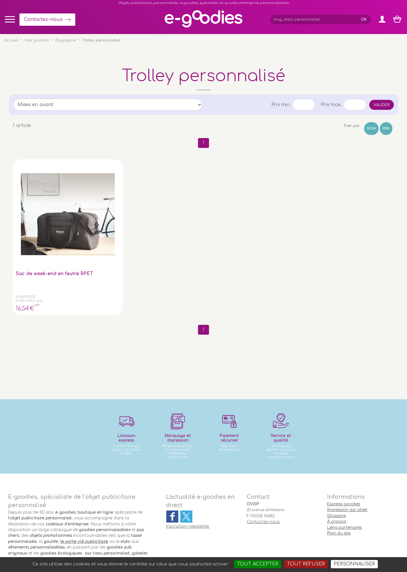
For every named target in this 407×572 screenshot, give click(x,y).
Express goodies (343, 451)
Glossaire (336, 463)
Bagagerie (66, 40)
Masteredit (274, 544)
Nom (371, 128)
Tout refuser (306, 564)
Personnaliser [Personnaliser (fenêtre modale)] (354, 564)
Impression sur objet (347, 457)
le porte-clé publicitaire (84, 488)
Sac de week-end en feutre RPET (40, 223)
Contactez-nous (43, 19)
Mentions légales (199, 544)
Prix (386, 128)
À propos (336, 468)
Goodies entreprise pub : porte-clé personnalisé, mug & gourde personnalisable (236, 551)
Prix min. (281, 104)
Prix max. (331, 104)
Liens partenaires (344, 474)
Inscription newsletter (188, 473)
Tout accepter (257, 564)
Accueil (11, 40)
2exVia (247, 544)
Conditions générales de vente (150, 544)
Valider (382, 105)
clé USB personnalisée (108, 518)
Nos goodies (37, 40)
